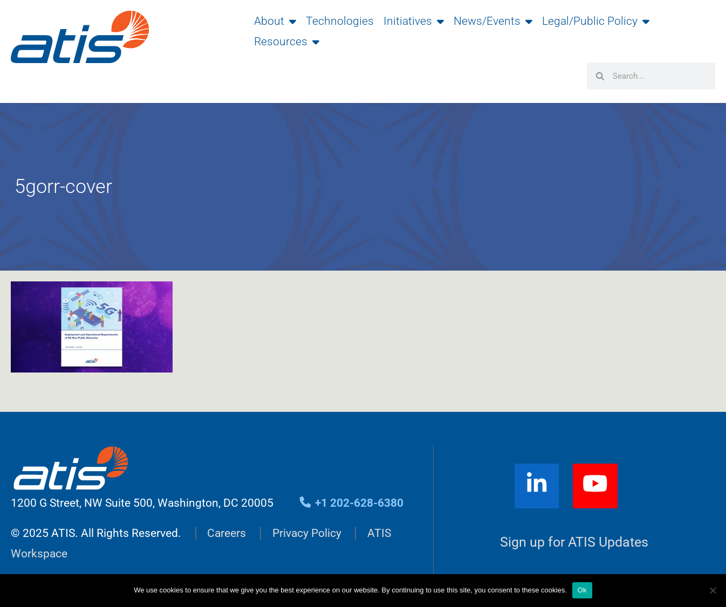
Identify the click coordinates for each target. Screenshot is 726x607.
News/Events (493, 21)
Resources (286, 41)
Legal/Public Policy (595, 21)
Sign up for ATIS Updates (574, 542)
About (275, 21)
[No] (712, 590)
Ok (582, 590)
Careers (226, 533)
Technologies (340, 21)
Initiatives (413, 21)
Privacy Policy (306, 533)
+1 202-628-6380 (350, 502)
